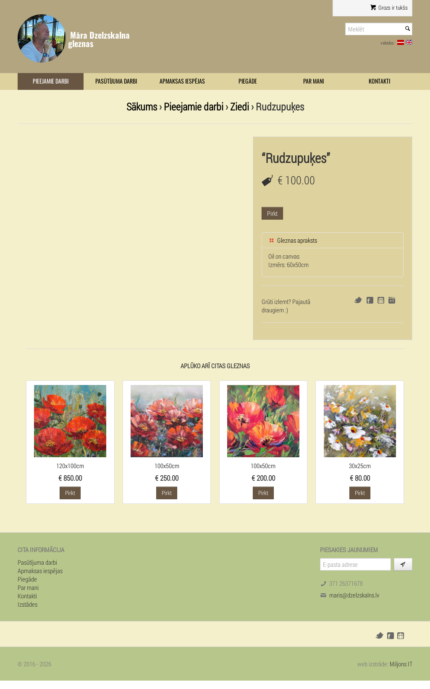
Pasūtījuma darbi (116, 81)
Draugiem (381, 300)
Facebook (370, 300)
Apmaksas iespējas (182, 81)
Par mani (313, 81)
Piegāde (248, 81)
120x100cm (70, 465)
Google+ (391, 300)
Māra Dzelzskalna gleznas (99, 39)
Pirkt (272, 213)
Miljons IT (401, 664)
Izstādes (27, 604)
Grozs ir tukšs (389, 7)
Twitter (358, 300)
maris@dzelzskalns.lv (354, 595)
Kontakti (379, 81)
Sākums (141, 106)
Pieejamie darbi (50, 81)
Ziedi (239, 106)
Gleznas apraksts (292, 240)
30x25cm (360, 465)
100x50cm (167, 465)
